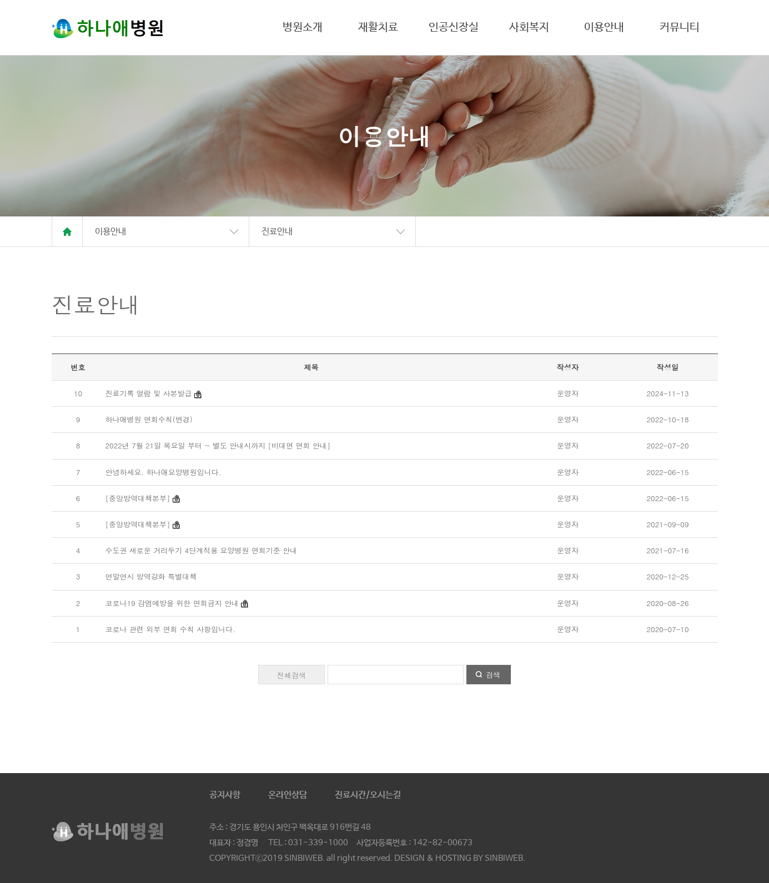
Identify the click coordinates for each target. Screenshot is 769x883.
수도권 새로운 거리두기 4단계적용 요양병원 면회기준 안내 (201, 550)
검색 (493, 674)
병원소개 (303, 27)
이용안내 (604, 27)
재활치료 (378, 27)
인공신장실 (454, 27)
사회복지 (529, 27)
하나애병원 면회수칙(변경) (149, 419)
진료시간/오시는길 (368, 795)
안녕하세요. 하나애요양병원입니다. (163, 472)
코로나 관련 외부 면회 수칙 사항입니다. (170, 629)
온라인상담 (287, 795)
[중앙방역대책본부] (137, 498)
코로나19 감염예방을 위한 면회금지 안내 (172, 603)
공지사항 (224, 795)
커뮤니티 (680, 27)
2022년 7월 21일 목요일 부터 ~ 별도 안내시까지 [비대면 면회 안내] (218, 445)
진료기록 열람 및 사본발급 (148, 393)
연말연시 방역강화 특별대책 (151, 576)
